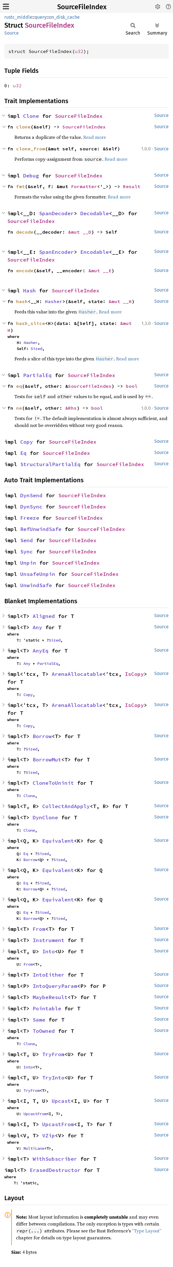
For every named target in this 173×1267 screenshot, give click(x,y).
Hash (29, 290)
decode (25, 232)
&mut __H (120, 301)
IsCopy (134, 674)
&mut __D (79, 232)
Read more (94, 137)
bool (131, 386)
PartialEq (37, 375)
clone (23, 127)
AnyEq (41, 650)
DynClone (45, 817)
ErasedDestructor (55, 1170)
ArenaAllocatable (77, 674)
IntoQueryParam (55, 986)
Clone (31, 116)
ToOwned (44, 1031)
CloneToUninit (53, 783)
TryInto (53, 1077)
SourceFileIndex (82, 7)
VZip (48, 1135)
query (40, 17)
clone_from (30, 149)
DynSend (31, 495)
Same (39, 1019)
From (39, 929)
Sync (26, 551)
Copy (26, 441)
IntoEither (48, 974)
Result (131, 186)
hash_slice (30, 323)
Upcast (61, 1101)
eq (19, 386)
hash (22, 301)
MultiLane (33, 1148)
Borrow (42, 736)
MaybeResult (50, 997)
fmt (20, 186)
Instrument (48, 940)
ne (19, 408)
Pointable (47, 1008)
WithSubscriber (55, 1159)
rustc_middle (18, 17)
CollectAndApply (66, 806)
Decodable (94, 213)
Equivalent (58, 840)
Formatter (84, 186)
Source (11, 33)
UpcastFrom (34, 1113)
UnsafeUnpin (37, 574)
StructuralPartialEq (50, 464)
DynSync (31, 506)
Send (26, 540)
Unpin (28, 562)
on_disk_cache (64, 17)
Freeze (29, 518)
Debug (31, 175)
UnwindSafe (36, 585)
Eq (23, 453)
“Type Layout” (146, 1231)
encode (25, 270)
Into (48, 951)
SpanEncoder (56, 252)
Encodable (94, 252)
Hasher (53, 301)
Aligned (44, 616)
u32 (79, 51)
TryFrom (53, 1054)
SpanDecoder (56, 213)
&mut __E (99, 270)
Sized (36, 348)
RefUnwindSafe (41, 529)
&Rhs (71, 408)
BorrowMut (47, 759)
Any (37, 627)
